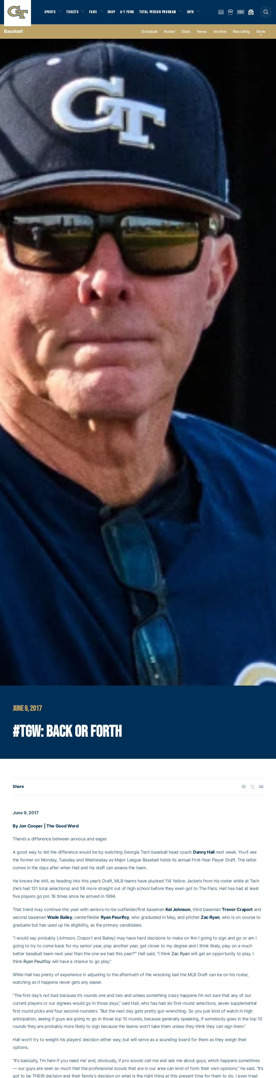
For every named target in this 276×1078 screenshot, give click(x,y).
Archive (219, 35)
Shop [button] (116, 13)
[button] (266, 14)
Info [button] (197, 13)
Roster (169, 35)
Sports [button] (50, 13)
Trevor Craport (237, 913)
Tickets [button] (74, 13)
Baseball (13, 35)
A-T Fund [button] (132, 13)
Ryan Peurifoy (115, 921)
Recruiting (241, 35)
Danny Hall (204, 856)
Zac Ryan (210, 921)
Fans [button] (96, 13)
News (202, 35)
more (260, 35)
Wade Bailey (59, 921)
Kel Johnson (177, 913)
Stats (186, 35)
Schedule (149, 35)
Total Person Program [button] (163, 13)
